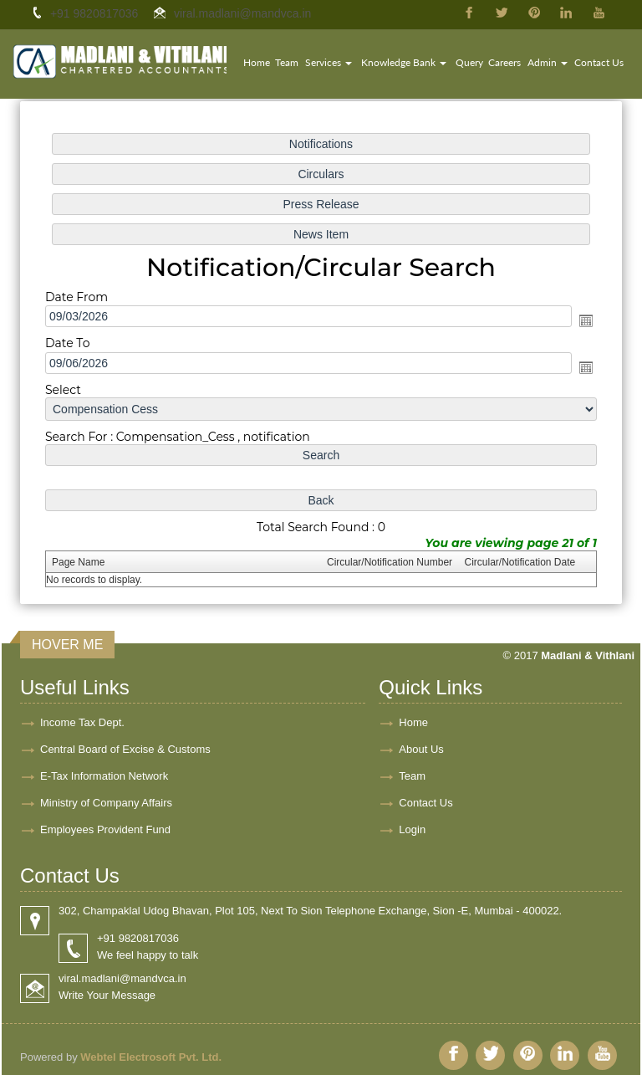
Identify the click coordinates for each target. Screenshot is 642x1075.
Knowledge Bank (403, 62)
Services (328, 62)
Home (256, 62)
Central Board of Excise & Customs (125, 749)
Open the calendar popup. (582, 321)
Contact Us (599, 62)
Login (412, 829)
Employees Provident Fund (105, 829)
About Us (421, 749)
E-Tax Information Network (104, 776)
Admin (547, 62)
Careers (504, 62)
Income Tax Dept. (82, 722)
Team (286, 62)
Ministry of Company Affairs (106, 802)
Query (469, 62)
